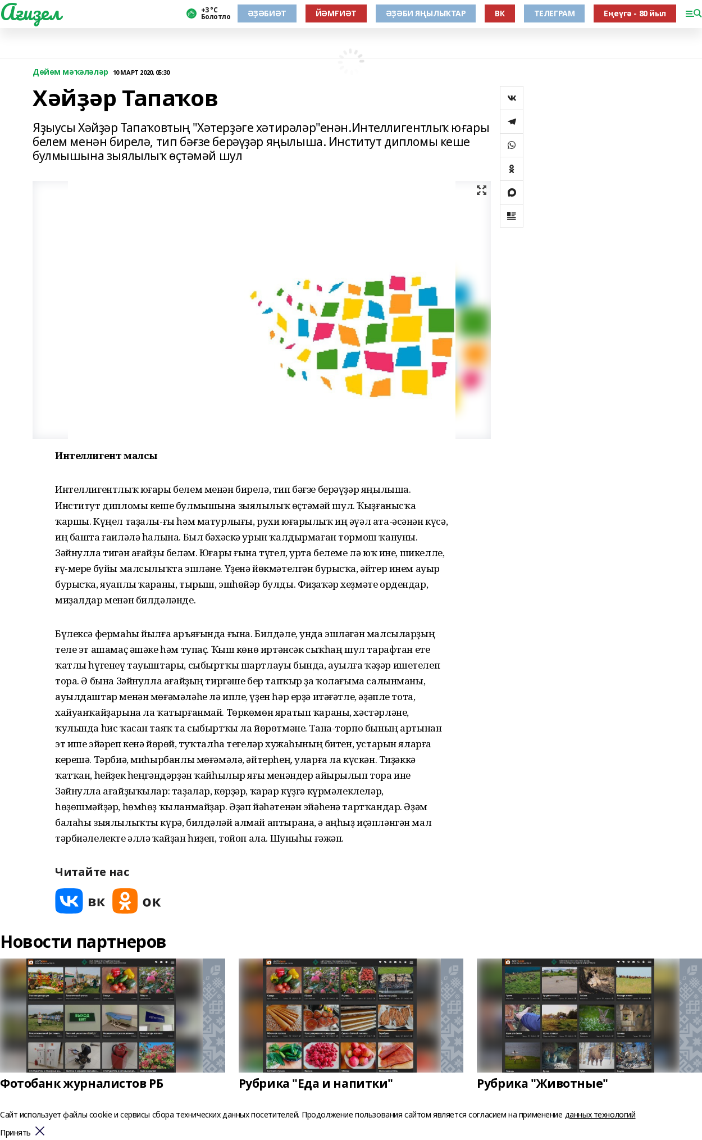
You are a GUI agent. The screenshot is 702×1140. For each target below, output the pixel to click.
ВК (499, 13)
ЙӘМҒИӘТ (336, 13)
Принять (15, 1133)
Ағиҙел (30, 12)
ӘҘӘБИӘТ (267, 13)
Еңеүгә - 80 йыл (635, 13)
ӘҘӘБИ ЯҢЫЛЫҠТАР (426, 13)
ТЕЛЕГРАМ (554, 13)
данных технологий (600, 1114)
